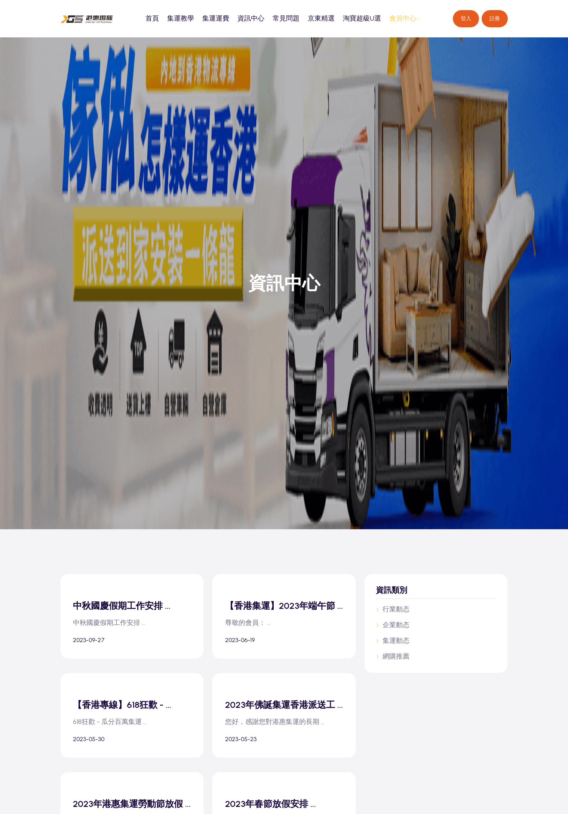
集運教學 (180, 18)
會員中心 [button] (404, 18)
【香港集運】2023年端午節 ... (282, 611)
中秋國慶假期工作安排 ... (124, 606)
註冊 (494, 18)
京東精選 (321, 18)
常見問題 (286, 18)
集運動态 (392, 640)
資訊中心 (250, 18)
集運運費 (215, 18)
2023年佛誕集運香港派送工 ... (282, 718)
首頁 (152, 18)
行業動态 (392, 609)
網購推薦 (392, 656)
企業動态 (392, 625)
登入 (466, 18)
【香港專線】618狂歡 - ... (125, 712)
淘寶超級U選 (362, 18)
